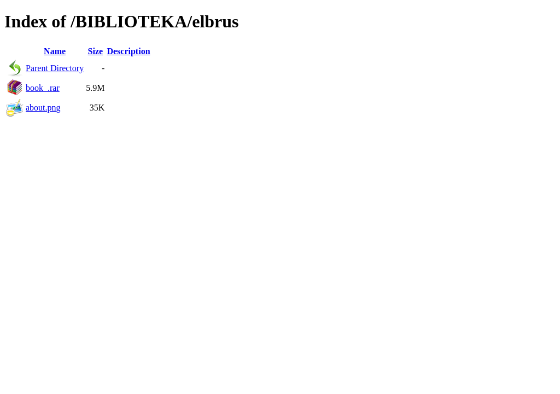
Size (95, 51)
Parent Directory (55, 68)
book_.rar (43, 87)
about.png (43, 107)
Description (128, 51)
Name (55, 51)
